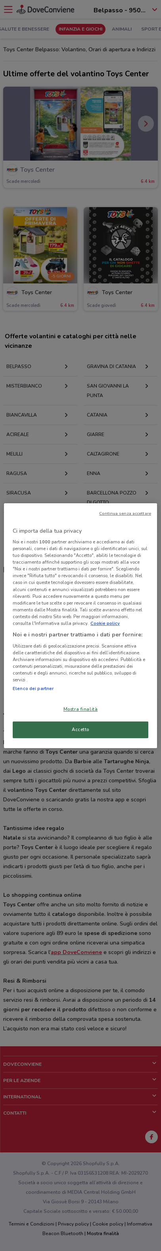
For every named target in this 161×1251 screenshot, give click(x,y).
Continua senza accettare (125, 513)
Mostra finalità (80, 709)
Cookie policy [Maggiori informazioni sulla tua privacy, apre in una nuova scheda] (105, 623)
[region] (80, 625)
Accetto (80, 729)
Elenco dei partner (33, 688)
